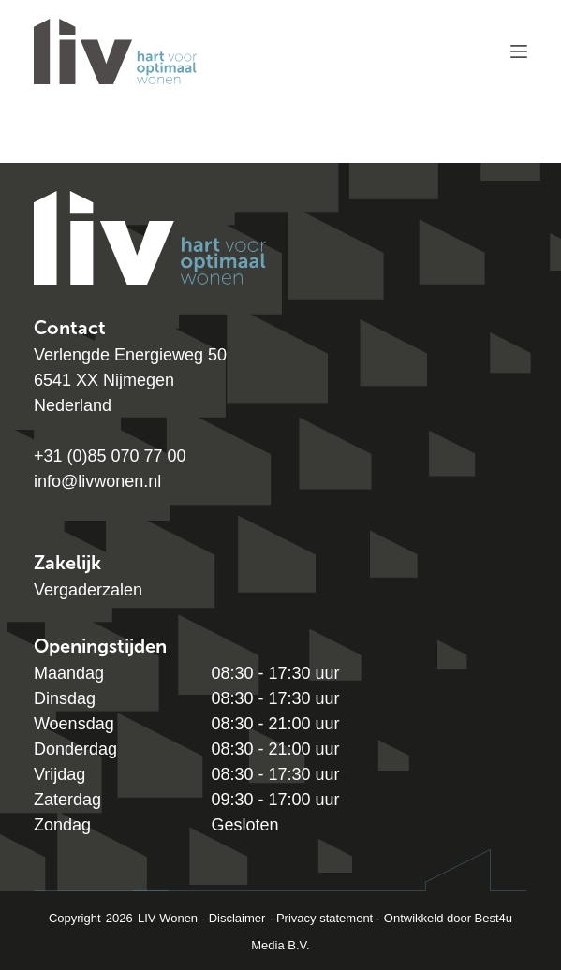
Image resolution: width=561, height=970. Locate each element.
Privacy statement (324, 918)
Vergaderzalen (88, 590)
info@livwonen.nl (97, 481)
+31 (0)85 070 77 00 (110, 456)
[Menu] (518, 51)
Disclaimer (237, 918)
